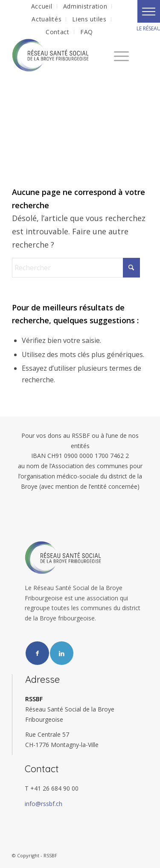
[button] (148, 11)
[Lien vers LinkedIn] (61, 653)
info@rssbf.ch (43, 804)
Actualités (46, 19)
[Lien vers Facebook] (37, 653)
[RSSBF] (66, 55)
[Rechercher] (76, 268)
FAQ (86, 32)
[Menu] (117, 55)
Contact (58, 32)
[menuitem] (42, 6)
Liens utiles (89, 19)
